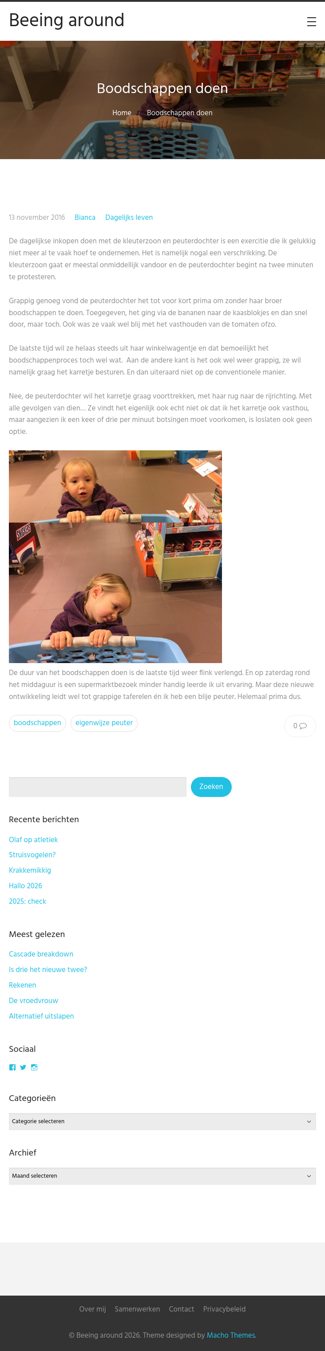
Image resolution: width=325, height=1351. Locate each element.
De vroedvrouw (33, 1001)
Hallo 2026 (25, 886)
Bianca (85, 218)
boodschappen (37, 723)
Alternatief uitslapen (41, 1017)
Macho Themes (231, 1336)
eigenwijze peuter (104, 723)
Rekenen (22, 986)
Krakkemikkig (30, 871)
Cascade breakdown (41, 955)
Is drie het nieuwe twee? (48, 970)
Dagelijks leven (129, 218)
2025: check (27, 902)
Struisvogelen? (32, 855)
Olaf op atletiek (33, 840)
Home (121, 113)
